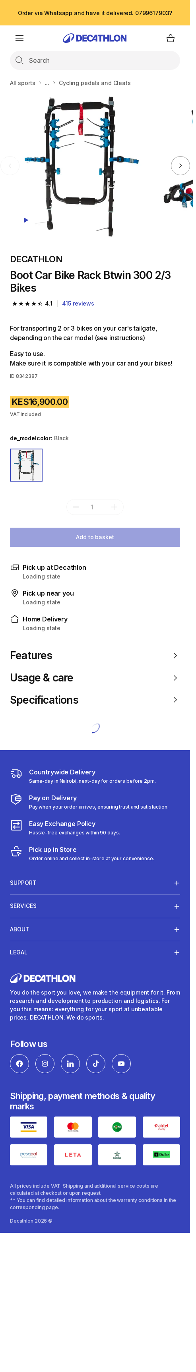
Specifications (95, 700)
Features (95, 655)
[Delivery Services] (83, 776)
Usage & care (95, 677)
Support (23, 883)
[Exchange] (65, 827)
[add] (114, 507)
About (19, 929)
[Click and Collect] (82, 853)
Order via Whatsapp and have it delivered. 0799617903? (95, 13)
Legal (18, 952)
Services (23, 906)
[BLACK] (26, 465)
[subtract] (75, 507)
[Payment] (89, 802)
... (47, 82)
